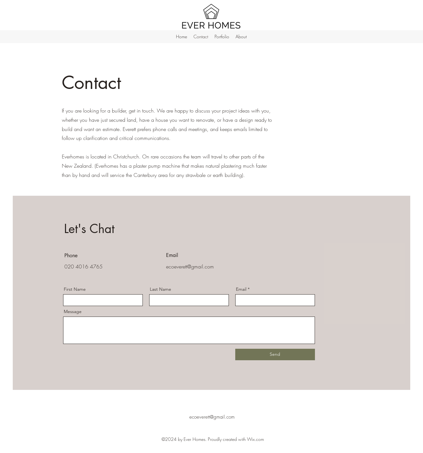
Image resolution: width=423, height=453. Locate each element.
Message (73, 311)
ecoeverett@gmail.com (190, 266)
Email (241, 289)
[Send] (275, 354)
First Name (75, 289)
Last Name (160, 289)
